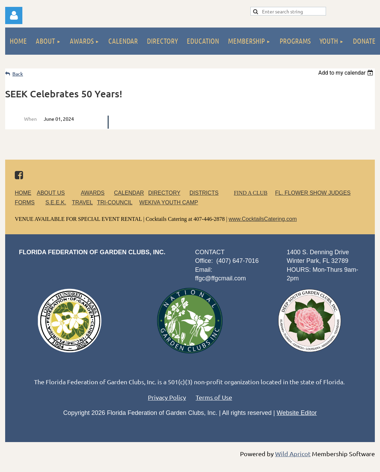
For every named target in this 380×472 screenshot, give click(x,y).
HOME (23, 193)
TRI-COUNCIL (114, 202)
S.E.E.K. (55, 202)
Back (17, 74)
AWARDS (97, 193)
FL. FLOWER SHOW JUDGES (313, 193)
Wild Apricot (293, 453)
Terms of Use (214, 397)
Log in (13, 15)
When (30, 119)
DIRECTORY (164, 193)
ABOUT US (51, 193)
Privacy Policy (167, 397)
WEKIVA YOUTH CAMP (168, 202)
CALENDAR (129, 193)
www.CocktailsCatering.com (263, 219)
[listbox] (346, 72)
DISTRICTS (203, 193)
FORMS (25, 202)
